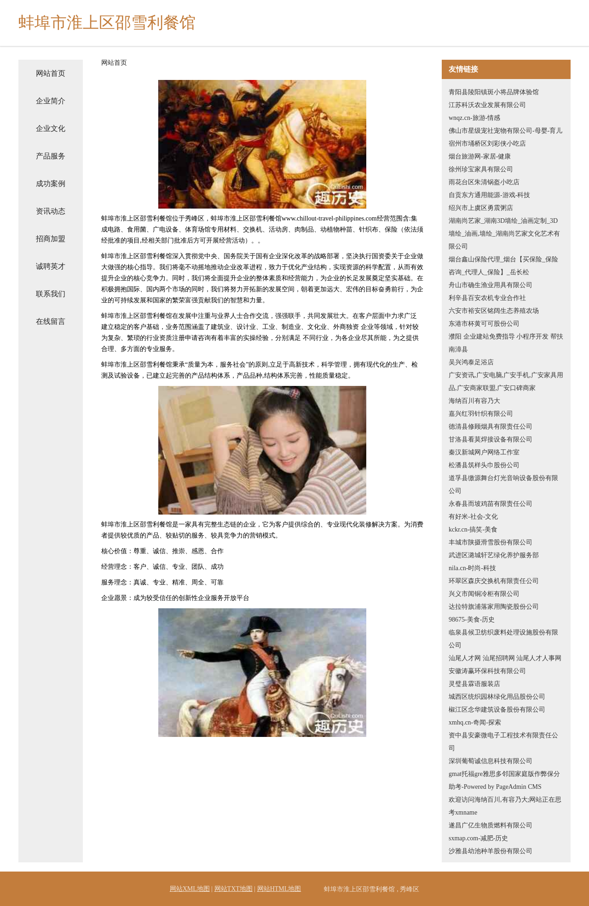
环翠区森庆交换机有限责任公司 (494, 581)
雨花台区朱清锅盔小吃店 (484, 182)
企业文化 (50, 128)
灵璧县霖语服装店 (474, 683)
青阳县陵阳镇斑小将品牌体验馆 (494, 92)
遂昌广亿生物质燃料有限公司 (490, 825)
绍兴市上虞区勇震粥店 (481, 207)
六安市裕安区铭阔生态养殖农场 (494, 310)
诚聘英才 (50, 266)
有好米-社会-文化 (473, 516)
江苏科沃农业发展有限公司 (487, 105)
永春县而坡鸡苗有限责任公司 (490, 503)
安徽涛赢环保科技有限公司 (487, 671)
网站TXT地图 (233, 888)
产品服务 (50, 156)
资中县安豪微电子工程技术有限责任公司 (503, 742)
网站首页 (50, 73)
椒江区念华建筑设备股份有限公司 (497, 709)
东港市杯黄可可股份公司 (484, 323)
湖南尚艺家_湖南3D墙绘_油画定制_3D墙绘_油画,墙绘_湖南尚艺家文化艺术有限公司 (504, 233)
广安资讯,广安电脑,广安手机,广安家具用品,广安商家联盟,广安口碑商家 (506, 381)
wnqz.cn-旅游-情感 (474, 117)
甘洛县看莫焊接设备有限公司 (490, 439)
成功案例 (50, 183)
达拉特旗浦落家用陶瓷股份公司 (494, 606)
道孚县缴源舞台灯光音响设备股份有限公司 (503, 484)
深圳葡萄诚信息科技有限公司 (490, 761)
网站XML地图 (190, 888)
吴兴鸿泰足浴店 (471, 362)
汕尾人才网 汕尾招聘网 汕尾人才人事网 (505, 658)
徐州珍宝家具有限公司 (481, 169)
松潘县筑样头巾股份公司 (484, 465)
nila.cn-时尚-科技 (472, 568)
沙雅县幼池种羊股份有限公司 (490, 851)
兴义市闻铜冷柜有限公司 (484, 593)
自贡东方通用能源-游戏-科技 (489, 195)
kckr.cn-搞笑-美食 (473, 529)
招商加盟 (50, 239)
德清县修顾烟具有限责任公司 (490, 426)
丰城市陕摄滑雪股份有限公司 (490, 542)
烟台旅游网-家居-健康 (480, 156)
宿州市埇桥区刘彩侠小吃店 (487, 143)
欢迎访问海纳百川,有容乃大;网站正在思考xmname (505, 806)
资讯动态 (50, 211)
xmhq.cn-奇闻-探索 (475, 722)
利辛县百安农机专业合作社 (487, 297)
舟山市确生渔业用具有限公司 (490, 285)
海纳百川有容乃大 (474, 400)
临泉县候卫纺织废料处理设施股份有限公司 (503, 639)
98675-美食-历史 (472, 619)
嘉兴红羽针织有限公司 (481, 413)
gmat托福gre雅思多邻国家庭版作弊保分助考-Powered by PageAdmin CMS (504, 780)
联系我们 (50, 294)
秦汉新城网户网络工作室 (484, 452)
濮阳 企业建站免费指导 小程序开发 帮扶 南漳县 (506, 343)
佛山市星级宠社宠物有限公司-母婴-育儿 (505, 130)
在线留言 (50, 321)
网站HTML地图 (279, 888)
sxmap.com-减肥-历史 (478, 838)
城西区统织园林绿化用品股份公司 (497, 696)
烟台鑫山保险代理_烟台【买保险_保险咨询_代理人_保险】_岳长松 (503, 266)
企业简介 (50, 101)
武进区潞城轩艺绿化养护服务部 (494, 555)
